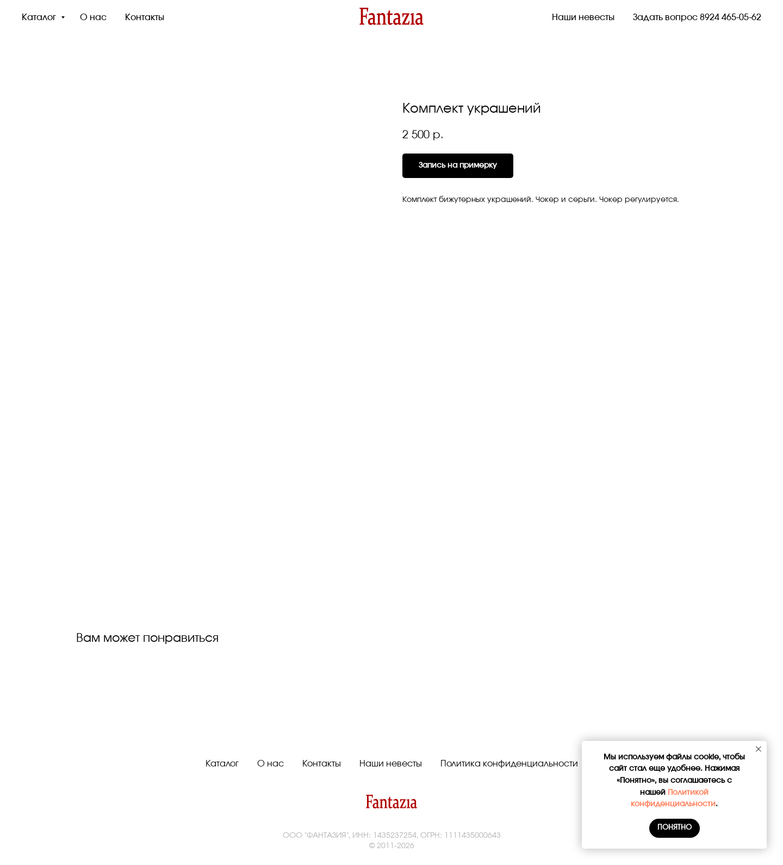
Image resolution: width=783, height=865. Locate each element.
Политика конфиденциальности (509, 763)
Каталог (40, 17)
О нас (93, 17)
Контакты (144, 17)
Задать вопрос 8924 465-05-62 (697, 17)
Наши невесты (583, 17)
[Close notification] (758, 749)
